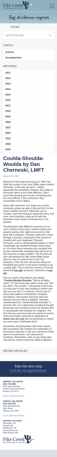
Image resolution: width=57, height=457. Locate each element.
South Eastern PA (10, 430)
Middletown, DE (9, 428)
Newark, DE (8, 426)
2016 (8, 100)
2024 (8, 144)
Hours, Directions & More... (14, 396)
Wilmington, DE (9, 423)
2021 (8, 127)
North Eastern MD (10, 433)
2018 (8, 111)
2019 (8, 116)
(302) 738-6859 (9, 384)
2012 (8, 78)
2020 (8, 122)
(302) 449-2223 (9, 404)
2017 (8, 105)
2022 (8, 133)
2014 (8, 89)
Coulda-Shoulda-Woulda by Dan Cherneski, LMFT (23, 164)
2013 (8, 83)
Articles (9, 52)
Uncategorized (13, 57)
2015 (8, 94)
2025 (8, 149)
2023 (8, 138)
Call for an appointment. (28, 370)
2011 (8, 73)
